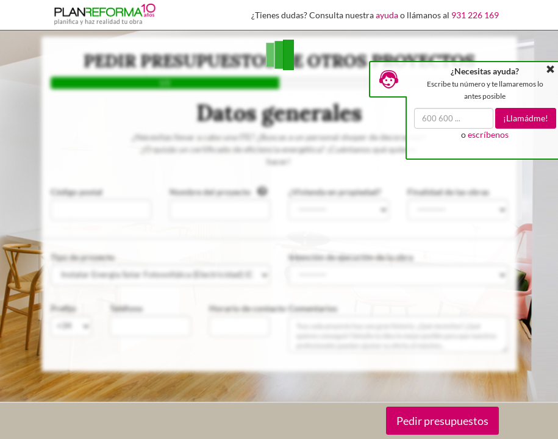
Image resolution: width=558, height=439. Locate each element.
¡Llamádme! (525, 118)
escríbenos (488, 134)
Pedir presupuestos (442, 420)
